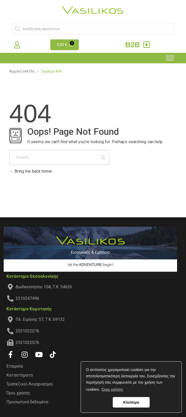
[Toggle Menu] (170, 57)
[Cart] (64, 44)
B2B (138, 45)
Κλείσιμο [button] (131, 402)
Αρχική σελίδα (21, 71)
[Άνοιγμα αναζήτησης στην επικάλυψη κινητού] (93, 29)
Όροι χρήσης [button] (112, 389)
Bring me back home (30, 171)
